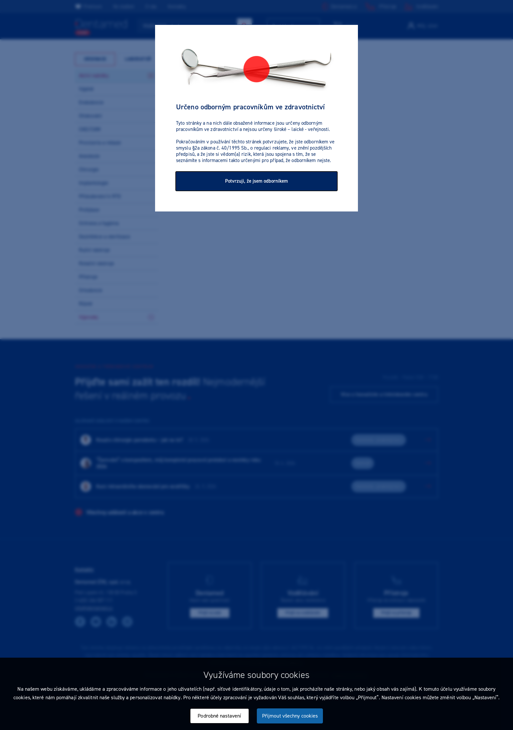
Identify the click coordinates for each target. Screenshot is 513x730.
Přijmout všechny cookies (290, 715)
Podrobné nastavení (219, 715)
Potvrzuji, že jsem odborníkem (256, 181)
